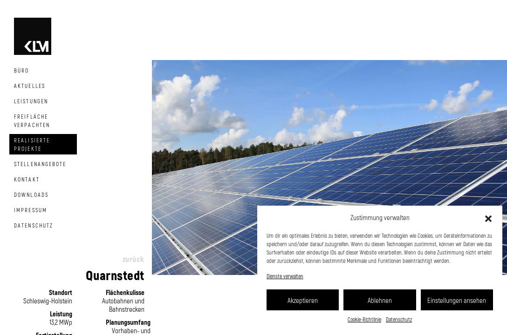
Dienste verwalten (285, 276)
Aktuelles (29, 85)
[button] (488, 217)
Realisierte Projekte (32, 144)
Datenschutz (399, 319)
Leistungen (31, 101)
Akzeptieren (303, 300)
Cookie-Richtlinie (364, 319)
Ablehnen (380, 300)
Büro (21, 70)
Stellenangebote (40, 164)
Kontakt (27, 179)
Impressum (30, 210)
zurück (133, 259)
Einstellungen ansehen (456, 300)
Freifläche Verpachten (32, 120)
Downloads (31, 194)
